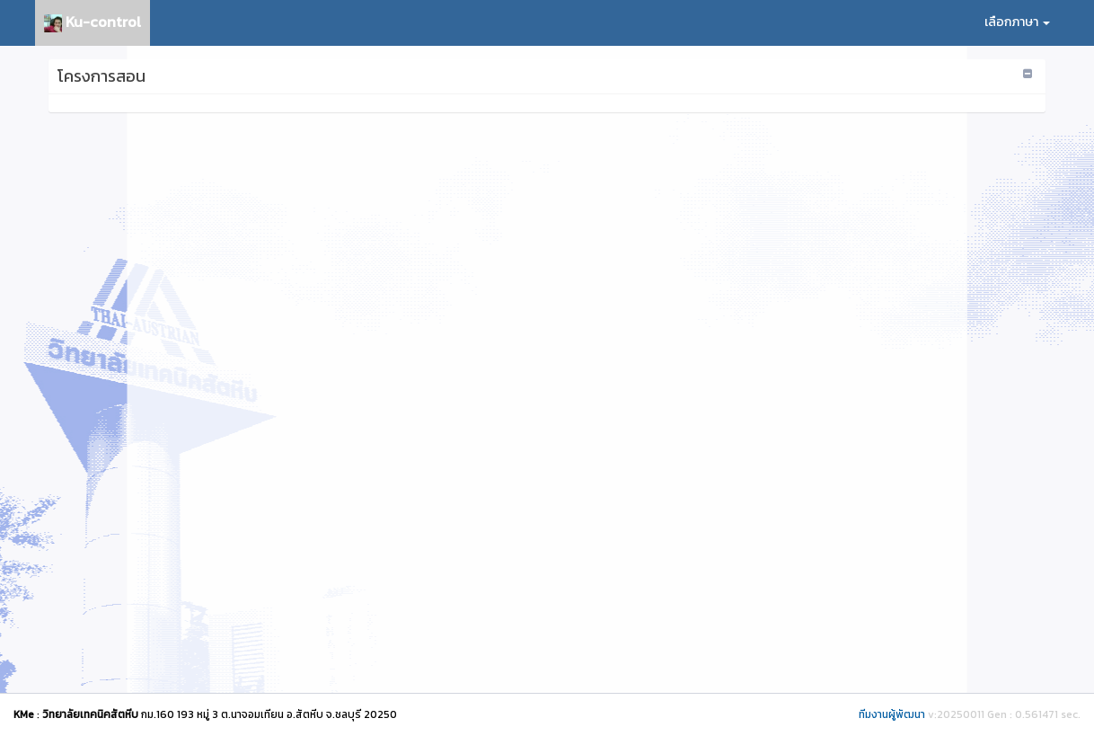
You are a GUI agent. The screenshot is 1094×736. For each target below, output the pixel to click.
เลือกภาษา (1017, 22)
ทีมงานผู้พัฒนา (892, 714)
